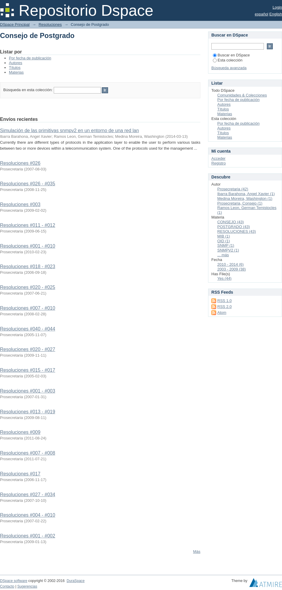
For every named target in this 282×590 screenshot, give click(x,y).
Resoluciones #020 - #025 (27, 287)
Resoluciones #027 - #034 (27, 494)
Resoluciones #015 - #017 (27, 370)
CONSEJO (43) (230, 222)
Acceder (218, 158)
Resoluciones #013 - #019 (27, 411)
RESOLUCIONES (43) (236, 231)
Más (196, 551)
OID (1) (223, 241)
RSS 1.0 (224, 300)
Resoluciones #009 (20, 432)
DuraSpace (75, 581)
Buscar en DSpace (231, 55)
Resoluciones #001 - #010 (27, 246)
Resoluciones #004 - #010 (27, 515)
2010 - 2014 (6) (230, 264)
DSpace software (13, 581)
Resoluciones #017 (20, 473)
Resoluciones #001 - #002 (27, 535)
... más (223, 255)
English (275, 14)
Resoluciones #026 (20, 163)
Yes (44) (224, 278)
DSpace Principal (15, 24)
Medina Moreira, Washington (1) (244, 198)
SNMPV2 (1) (228, 250)
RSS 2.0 (224, 306)
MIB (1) (223, 236)
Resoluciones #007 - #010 (27, 308)
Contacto (7, 586)
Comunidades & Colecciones (242, 95)
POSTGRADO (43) (233, 226)
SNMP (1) (225, 245)
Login (277, 7)
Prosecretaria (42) (232, 189)
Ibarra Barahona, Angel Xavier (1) (246, 194)
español (261, 14)
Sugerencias (27, 586)
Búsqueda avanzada (229, 68)
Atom (221, 312)
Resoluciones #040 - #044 (27, 328)
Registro (218, 163)
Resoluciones (50, 24)
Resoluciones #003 (20, 204)
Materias (16, 72)
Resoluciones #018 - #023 (27, 266)
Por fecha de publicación (30, 58)
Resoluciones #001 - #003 (27, 390)
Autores (15, 63)
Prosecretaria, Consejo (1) (239, 203)
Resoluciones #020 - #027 (27, 349)
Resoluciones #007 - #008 (27, 452)
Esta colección (228, 60)
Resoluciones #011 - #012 (27, 225)
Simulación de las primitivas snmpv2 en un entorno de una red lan (69, 130)
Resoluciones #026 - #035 (27, 183)
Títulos (14, 67)
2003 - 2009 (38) (231, 269)
